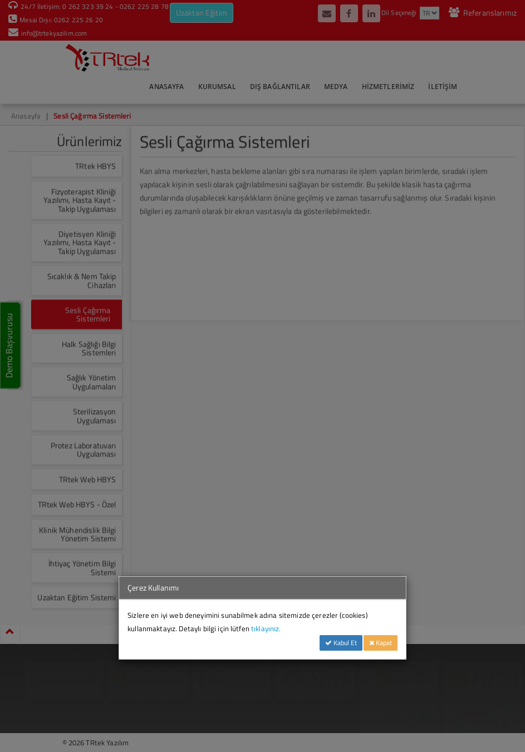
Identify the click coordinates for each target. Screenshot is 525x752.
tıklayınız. (266, 628)
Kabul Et (341, 642)
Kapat (380, 642)
